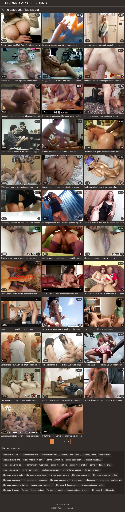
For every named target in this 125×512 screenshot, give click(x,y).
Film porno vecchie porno (24, 3)
